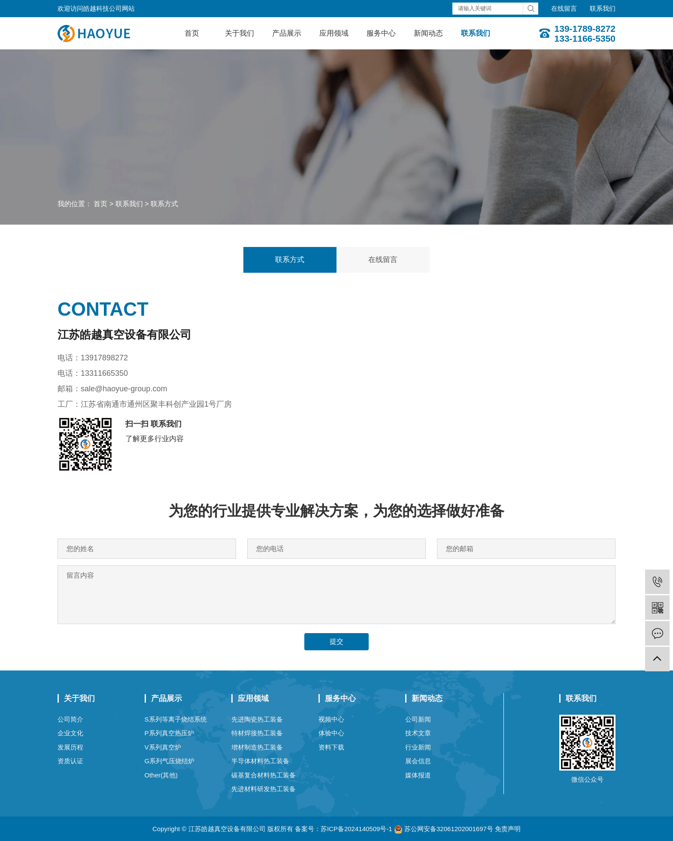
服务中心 (381, 33)
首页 (192, 33)
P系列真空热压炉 (169, 733)
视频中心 (331, 719)
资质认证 (70, 761)
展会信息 (418, 761)
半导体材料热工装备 (260, 761)
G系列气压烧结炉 (170, 761)
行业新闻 (418, 747)
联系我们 (602, 8)
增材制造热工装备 (257, 747)
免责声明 (508, 828)
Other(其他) (161, 775)
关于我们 (239, 33)
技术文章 (418, 733)
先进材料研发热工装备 (263, 788)
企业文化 (70, 733)
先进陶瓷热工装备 (257, 719)
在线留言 (564, 8)
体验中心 (331, 733)
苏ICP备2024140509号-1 (356, 828)
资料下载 (331, 747)
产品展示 (286, 33)
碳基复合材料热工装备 (263, 775)
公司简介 (70, 719)
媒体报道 (418, 775)
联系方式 (164, 203)
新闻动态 (428, 33)
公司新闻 (418, 719)
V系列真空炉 (163, 747)
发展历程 (70, 747)
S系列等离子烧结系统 (176, 719)
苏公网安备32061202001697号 (443, 828)
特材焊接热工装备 (257, 733)
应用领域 (334, 33)
